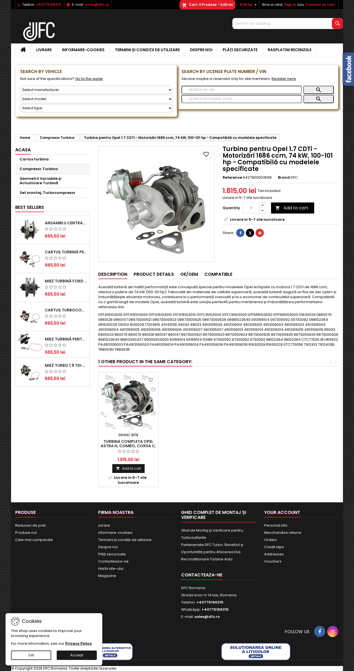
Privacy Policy (78, 643)
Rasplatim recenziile (289, 50)
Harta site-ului (110, 568)
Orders (270, 539)
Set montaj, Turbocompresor (48, 192)
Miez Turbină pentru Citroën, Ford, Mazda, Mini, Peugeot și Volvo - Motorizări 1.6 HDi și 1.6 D (66, 339)
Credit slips (274, 547)
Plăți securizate (240, 50)
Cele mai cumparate (34, 539)
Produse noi (26, 532)
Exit (31, 655)
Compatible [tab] (218, 274)
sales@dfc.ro (97, 4)
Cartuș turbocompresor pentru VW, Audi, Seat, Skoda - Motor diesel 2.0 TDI (66, 310)
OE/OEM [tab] (189, 274)
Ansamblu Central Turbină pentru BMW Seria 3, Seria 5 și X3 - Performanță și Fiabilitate (66, 223)
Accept (76, 655)
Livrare (44, 50)
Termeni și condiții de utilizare (147, 50)
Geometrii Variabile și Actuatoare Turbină (40, 181)
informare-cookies (83, 50)
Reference (232, 177)
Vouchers (273, 561)
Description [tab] (112, 274)
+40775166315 (48, 4)
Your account (282, 512)
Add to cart (291, 208)
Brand (284, 177)
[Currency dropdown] (249, 4)
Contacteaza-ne (113, 561)
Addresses (274, 554)
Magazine (107, 575)
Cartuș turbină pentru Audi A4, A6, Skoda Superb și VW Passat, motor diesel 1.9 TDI (66, 252)
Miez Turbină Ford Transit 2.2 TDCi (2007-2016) (66, 281)
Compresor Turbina (39, 168)
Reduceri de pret (30, 525)
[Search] (287, 23)
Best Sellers (29, 207)
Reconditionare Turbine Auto (207, 559)
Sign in (290, 4)
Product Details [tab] (154, 274)
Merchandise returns (282, 532)
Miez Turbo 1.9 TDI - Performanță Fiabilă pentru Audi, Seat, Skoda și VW (66, 365)
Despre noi (201, 50)
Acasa (23, 150)
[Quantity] (251, 208)
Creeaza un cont (320, 4)
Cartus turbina (34, 159)
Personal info (276, 525)
